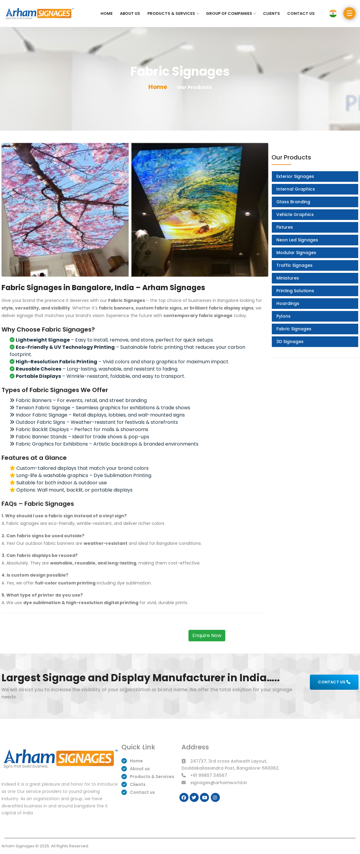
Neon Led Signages (297, 240)
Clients (271, 13)
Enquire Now (206, 635)
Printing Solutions (295, 291)
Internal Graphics (295, 189)
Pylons (283, 316)
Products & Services (173, 13)
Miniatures (287, 278)
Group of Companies (231, 13)
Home (107, 13)
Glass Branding (293, 202)
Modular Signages (296, 253)
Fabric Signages (293, 329)
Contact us (301, 13)
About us (130, 13)
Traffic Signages (294, 265)
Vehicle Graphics (295, 214)
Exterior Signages (295, 176)
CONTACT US (334, 682)
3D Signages (290, 342)
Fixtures (284, 227)
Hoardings (287, 303)
